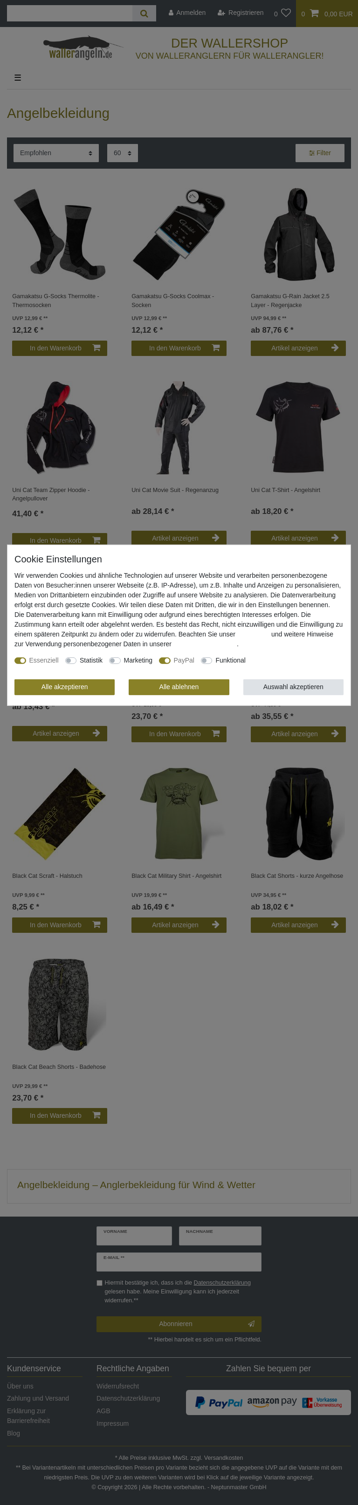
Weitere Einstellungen (284, 660)
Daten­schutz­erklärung (205, 644)
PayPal (184, 660)
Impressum (253, 634)
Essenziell (44, 660)
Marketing (138, 660)
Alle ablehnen (179, 687)
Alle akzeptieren (64, 687)
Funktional (230, 660)
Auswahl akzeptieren (293, 687)
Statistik (91, 660)
